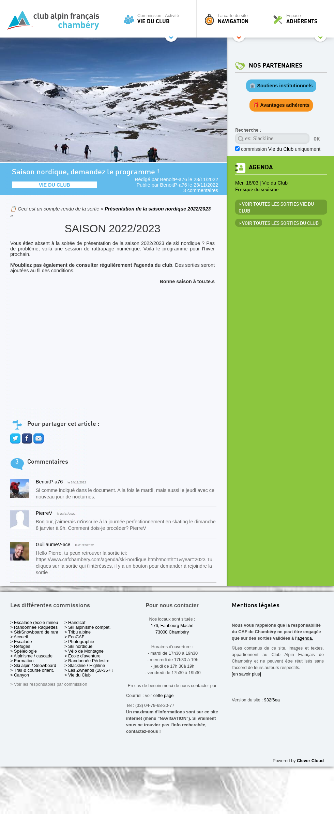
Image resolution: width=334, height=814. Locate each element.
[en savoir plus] (246, 674)
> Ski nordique (78, 646)
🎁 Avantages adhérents (281, 105)
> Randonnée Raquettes (34, 627)
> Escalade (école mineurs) (36, 622)
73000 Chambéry (172, 632)
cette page (163, 695)
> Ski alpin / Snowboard (33, 665)
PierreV (44, 513)
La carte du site (232, 19)
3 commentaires (200, 190)
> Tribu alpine (77, 632)
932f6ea (272, 699)
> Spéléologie (23, 651)
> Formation (22, 660)
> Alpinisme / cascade (31, 655)
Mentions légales (255, 606)
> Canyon (19, 675)
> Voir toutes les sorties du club (279, 223)
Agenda (261, 167)
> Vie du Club (77, 675)
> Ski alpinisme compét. (87, 627)
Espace (301, 19)
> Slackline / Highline (84, 665)
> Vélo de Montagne (84, 651)
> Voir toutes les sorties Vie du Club (276, 208)
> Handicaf (75, 622)
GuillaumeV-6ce (53, 544)
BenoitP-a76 (173, 179)
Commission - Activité (158, 19)
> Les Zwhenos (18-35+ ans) (92, 670)
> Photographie (79, 641)
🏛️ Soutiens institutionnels (281, 85)
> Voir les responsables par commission (48, 684)
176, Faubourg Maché (172, 625)
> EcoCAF (74, 636)
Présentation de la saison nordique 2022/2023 (158, 209)
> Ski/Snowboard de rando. (36, 632)
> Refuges (20, 646)
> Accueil (19, 636)
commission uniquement (280, 149)
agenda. (305, 638)
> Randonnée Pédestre (86, 660)
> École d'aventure (82, 655)
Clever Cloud (310, 760)
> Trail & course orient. (32, 670)
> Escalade (21, 641)
